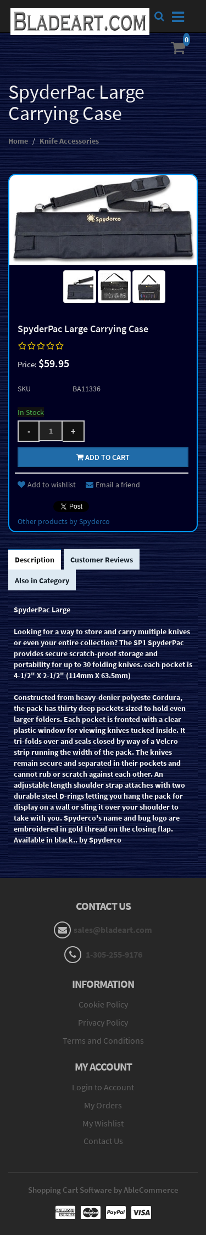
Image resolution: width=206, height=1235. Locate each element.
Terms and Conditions (103, 1040)
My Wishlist (103, 1123)
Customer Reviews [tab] (101, 560)
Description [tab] (34, 560)
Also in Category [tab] (42, 580)
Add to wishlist (47, 485)
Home (18, 141)
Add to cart (103, 457)
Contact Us (103, 1140)
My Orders (103, 1105)
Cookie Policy (103, 1004)
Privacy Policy (103, 1022)
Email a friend (113, 485)
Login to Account (103, 1087)
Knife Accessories (69, 141)
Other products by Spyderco (64, 521)
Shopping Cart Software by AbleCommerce (103, 1190)
